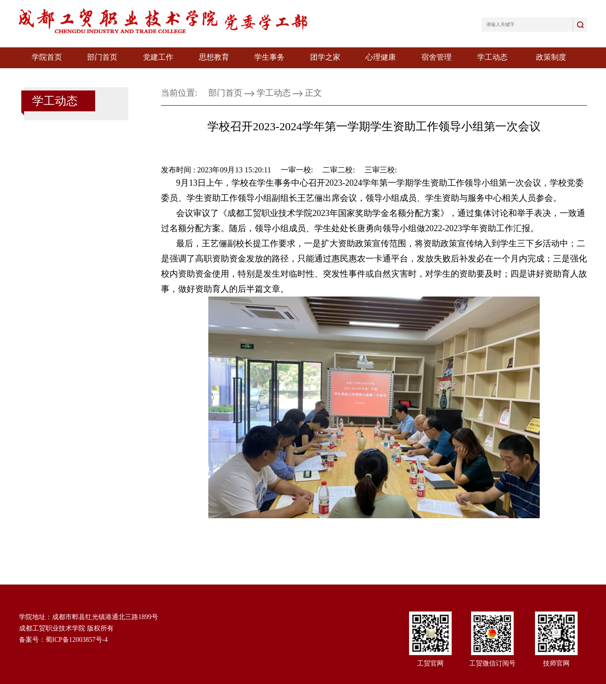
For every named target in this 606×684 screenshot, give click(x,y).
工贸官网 (430, 663)
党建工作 (158, 57)
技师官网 (556, 663)
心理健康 (380, 57)
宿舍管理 (436, 57)
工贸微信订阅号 (492, 663)
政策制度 (551, 57)
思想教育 (214, 57)
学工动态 (492, 57)
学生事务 (269, 57)
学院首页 (47, 57)
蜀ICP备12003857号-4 (76, 639)
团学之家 (325, 57)
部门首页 (102, 57)
